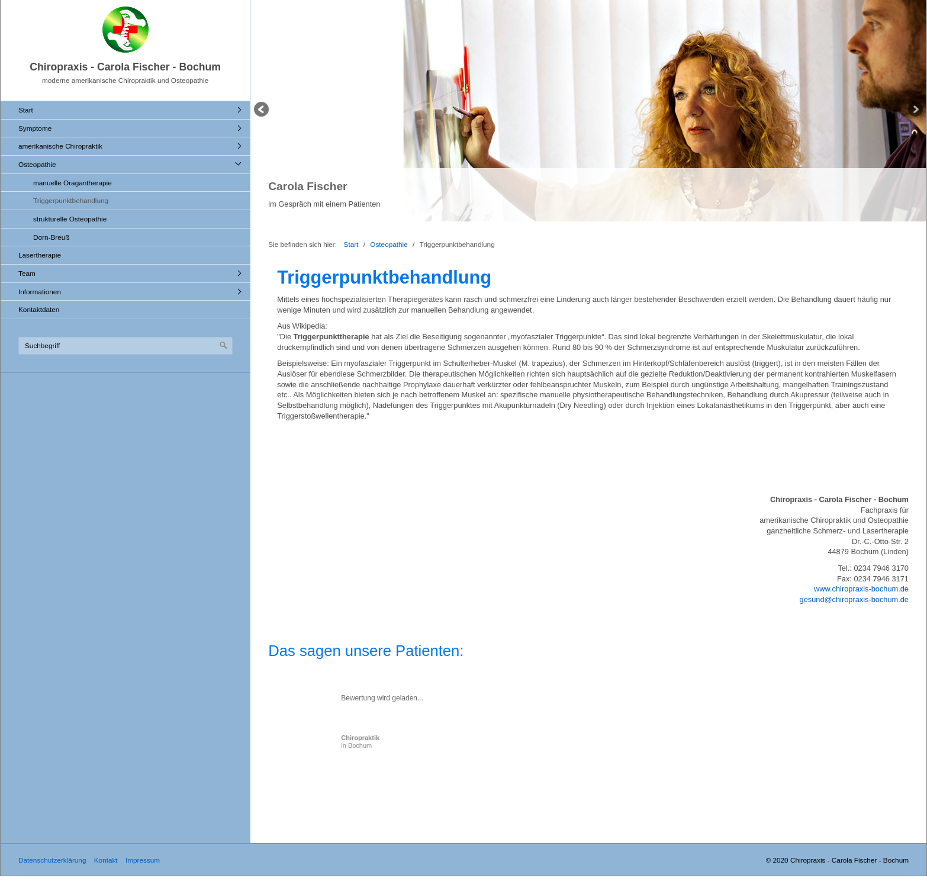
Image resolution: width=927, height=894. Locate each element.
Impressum (142, 860)
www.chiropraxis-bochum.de (861, 588)
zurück (262, 110)
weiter (914, 110)
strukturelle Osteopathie (70, 219)
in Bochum (360, 741)
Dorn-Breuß (51, 237)
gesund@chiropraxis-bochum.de (854, 599)
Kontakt (106, 860)
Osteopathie (37, 164)
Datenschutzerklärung (52, 860)
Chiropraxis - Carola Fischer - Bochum (125, 67)
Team (27, 273)
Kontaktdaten (38, 309)
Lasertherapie (39, 255)
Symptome (35, 128)
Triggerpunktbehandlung (70, 200)
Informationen (39, 291)
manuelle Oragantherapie (72, 182)
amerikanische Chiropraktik (60, 146)
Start (25, 110)
